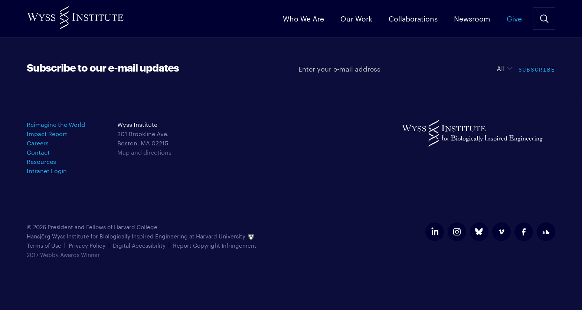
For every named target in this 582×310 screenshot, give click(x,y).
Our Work (356, 18)
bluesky (479, 231)
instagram (457, 231)
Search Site (544, 18)
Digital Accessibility (139, 245)
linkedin (434, 231)
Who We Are (303, 18)
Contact (38, 152)
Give (514, 18)
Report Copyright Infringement (214, 245)
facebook (523, 231)
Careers (38, 143)
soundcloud (546, 231)
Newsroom (472, 18)
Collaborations (413, 18)
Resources (41, 161)
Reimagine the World (56, 124)
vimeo (501, 231)
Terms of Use (44, 245)
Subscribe (537, 69)
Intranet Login (47, 171)
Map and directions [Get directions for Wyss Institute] (144, 152)
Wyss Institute (75, 15)
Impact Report (47, 134)
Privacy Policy (87, 245)
